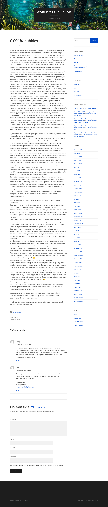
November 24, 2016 (16, 45)
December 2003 (78, 297)
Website (13, 456)
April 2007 (77, 174)
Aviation (76, 84)
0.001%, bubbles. (79, 55)
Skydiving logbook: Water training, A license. (85, 121)
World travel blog (54, 12)
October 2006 (78, 188)
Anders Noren (89, 500)
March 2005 (77, 245)
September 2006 (78, 192)
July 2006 (76, 199)
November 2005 (78, 216)
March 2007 (77, 178)
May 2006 (77, 206)
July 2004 (76, 273)
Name (12, 439)
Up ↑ (96, 500)
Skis (75, 88)
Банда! (76, 62)
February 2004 (78, 290)
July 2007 (76, 167)
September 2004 (78, 266)
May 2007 (77, 171)
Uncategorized (17, 312)
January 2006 (78, 213)
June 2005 (77, 234)
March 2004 (77, 287)
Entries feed (77, 318)
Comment (14, 419)
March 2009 (77, 160)
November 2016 (78, 150)
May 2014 (77, 153)
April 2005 (77, 241)
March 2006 (77, 209)
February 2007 (78, 181)
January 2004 (78, 294)
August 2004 (77, 269)
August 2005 (77, 227)
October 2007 (78, 164)
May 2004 (77, 280)
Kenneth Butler (78, 108)
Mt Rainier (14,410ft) (91, 108)
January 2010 (78, 157)
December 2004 (78, 255)
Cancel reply (40, 407)
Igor (17, 368)
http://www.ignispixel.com (25, 387)
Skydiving (76, 91)
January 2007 (78, 185)
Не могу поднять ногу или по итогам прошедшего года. (85, 66)
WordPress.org (78, 325)
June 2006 (77, 202)
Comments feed (78, 321)
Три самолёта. (78, 71)
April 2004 (77, 283)
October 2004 (78, 262)
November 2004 (78, 259)
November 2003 (78, 301)
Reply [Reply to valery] (18, 360)
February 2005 (78, 248)
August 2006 (77, 195)
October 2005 (78, 220)
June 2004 (77, 276)
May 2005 (77, 238)
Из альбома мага (15, 319)
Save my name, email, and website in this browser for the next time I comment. (37, 465)
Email (12, 448)
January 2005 (78, 252)
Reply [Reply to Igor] (18, 390)
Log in (75, 314)
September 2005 (78, 223)
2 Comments (40, 45)
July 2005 (76, 231)
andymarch (29, 45)
